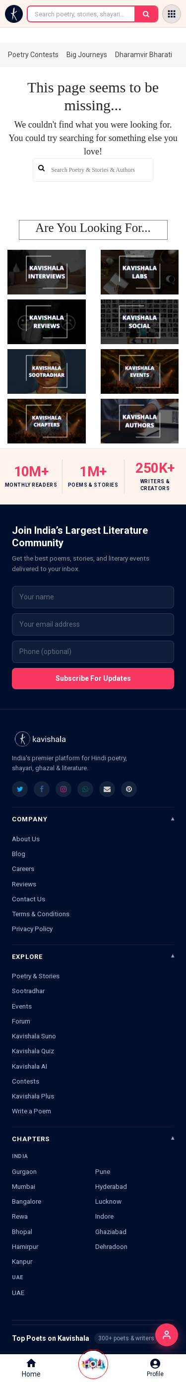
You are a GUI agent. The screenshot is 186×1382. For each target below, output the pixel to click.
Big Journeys (86, 55)
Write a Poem (31, 1111)
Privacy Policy (32, 929)
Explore (27, 956)
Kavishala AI (29, 1066)
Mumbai (23, 1186)
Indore (104, 1216)
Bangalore (26, 1201)
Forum (21, 1021)
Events (22, 1006)
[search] (93, 170)
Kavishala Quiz (33, 1051)
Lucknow (108, 1201)
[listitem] (20, 789)
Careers (23, 869)
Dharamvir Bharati (143, 55)
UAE (18, 1293)
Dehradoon (111, 1246)
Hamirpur (25, 1246)
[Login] (166, 1334)
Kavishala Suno (34, 1036)
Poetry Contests (33, 55)
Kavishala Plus (33, 1096)
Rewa (20, 1216)
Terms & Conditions (40, 914)
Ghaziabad (110, 1232)
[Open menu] (171, 13)
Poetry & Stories (36, 976)
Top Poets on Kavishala (93, 1338)
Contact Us (28, 899)
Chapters (31, 1139)
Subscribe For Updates (93, 678)
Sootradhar (28, 991)
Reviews (24, 884)
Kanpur (22, 1261)
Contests (25, 1081)
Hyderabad (111, 1186)
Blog (18, 854)
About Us (26, 839)
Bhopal (22, 1232)
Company (30, 819)
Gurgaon (24, 1171)
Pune (102, 1171)
